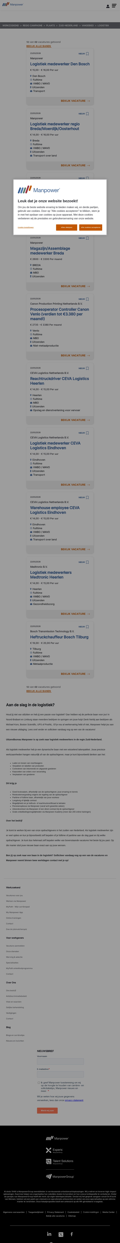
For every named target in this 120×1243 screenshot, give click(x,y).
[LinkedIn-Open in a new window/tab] (49, 1234)
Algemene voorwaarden (14, 1212)
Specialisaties (12, 962)
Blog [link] (8, 1027)
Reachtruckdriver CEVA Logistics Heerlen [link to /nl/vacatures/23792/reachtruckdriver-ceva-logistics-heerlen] (59, 381)
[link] (60, 1234)
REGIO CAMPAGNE (32, 25)
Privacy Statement (55, 1212)
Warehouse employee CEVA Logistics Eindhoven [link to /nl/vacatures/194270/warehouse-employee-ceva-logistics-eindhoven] (55, 510)
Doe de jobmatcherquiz (16, 929)
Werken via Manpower (16, 901)
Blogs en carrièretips (15, 1035)
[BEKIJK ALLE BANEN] (38, 45)
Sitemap (72, 1216)
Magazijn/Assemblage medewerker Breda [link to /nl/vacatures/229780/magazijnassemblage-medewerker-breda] (50, 250)
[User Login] (108, 7)
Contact (9, 923)
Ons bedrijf (11, 990)
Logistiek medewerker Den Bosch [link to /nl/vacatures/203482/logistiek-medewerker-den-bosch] (60, 188)
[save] (87, 53)
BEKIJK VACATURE (75, 100)
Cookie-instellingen (91, 1212)
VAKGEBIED (88, 25)
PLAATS (50, 25)
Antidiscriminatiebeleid (16, 996)
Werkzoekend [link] (13, 887)
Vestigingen (11, 1013)
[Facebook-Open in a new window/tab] (72, 1234)
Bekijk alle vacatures (55, 1216)
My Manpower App (14, 912)
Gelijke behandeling (15, 1007)
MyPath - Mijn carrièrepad (18, 907)
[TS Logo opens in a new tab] (59, 1161)
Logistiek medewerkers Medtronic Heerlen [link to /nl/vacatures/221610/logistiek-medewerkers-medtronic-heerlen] (51, 574)
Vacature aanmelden (15, 946)
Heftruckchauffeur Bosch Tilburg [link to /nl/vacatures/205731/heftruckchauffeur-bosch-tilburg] (59, 637)
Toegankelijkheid (35, 1212)
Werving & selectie (14, 957)
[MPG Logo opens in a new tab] (60, 1177)
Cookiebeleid (73, 1212)
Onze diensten (12, 951)
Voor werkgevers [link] (15, 937)
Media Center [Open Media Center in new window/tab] (108, 1212)
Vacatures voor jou (14, 895)
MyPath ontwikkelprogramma (19, 968)
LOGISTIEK (103, 25)
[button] (114, 5)
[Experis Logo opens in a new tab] (54, 1150)
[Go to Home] (12, 5)
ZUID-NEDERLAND (68, 25)
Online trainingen (13, 918)
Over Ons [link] (11, 982)
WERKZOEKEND (10, 25)
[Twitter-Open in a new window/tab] (61, 1234)
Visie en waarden (13, 1002)
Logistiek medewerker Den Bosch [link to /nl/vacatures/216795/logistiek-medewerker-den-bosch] (60, 64)
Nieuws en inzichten (15, 1041)
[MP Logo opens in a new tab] (57, 1139)
